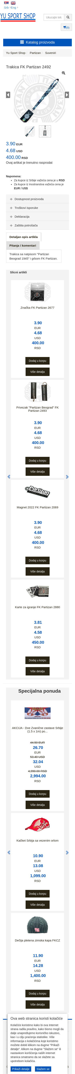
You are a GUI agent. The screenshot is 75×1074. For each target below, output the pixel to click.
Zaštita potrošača (23, 225)
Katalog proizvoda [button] (37, 42)
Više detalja (37, 371)
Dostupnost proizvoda (26, 199)
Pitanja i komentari (22, 245)
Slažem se (43, 1069)
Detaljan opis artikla (23, 237)
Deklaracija (19, 216)
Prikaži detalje (21, 1069)
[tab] (37, 198)
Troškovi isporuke (23, 207)
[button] (7, 474)
